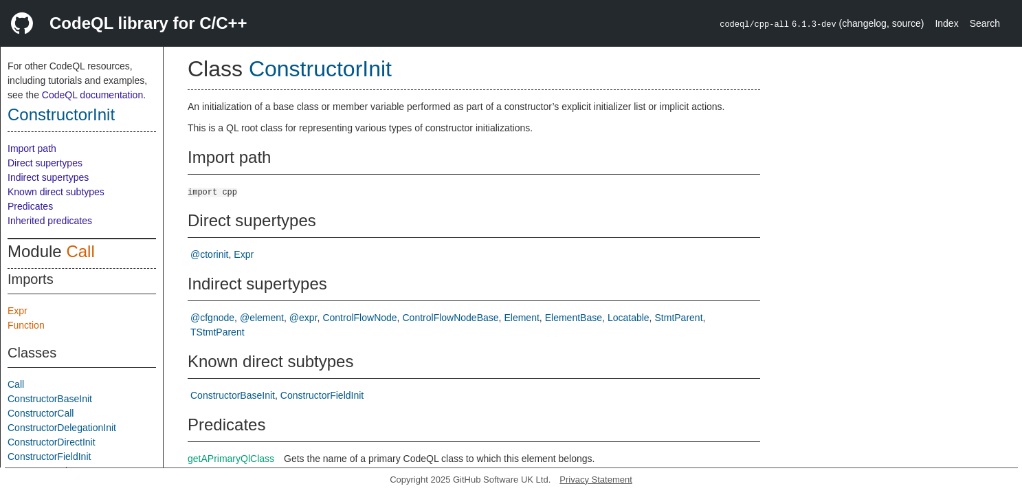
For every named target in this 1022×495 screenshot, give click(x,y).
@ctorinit (209, 254)
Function (26, 325)
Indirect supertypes (48, 177)
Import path (32, 148)
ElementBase (573, 317)
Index (946, 23)
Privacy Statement (595, 479)
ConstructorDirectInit (52, 442)
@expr (303, 317)
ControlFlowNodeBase (451, 317)
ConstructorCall (41, 413)
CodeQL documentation (92, 94)
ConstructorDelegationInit (62, 427)
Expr (17, 310)
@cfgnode (212, 317)
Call (80, 251)
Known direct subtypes (56, 191)
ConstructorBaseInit (50, 398)
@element (262, 317)
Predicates (30, 206)
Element (521, 317)
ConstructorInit (61, 114)
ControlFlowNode (359, 317)
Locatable (628, 317)
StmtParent (679, 317)
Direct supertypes (45, 162)
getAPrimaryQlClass (231, 458)
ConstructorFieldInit (49, 456)
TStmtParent (217, 332)
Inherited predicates (50, 220)
